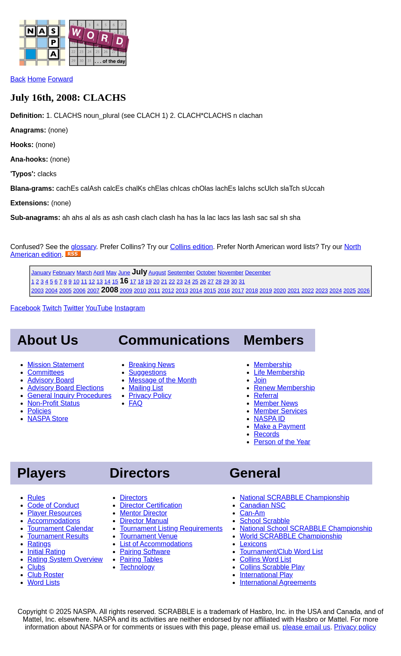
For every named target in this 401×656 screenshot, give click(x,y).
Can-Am (252, 513)
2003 (37, 290)
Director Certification (151, 505)
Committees (45, 372)
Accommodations (53, 520)
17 (133, 281)
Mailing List (146, 387)
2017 (237, 290)
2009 (126, 290)
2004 (51, 290)
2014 (196, 290)
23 (179, 281)
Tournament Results (57, 536)
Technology (137, 567)
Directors (133, 497)
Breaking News (152, 364)
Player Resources (54, 513)
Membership (273, 364)
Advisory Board (50, 380)
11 (84, 281)
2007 (93, 290)
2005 (65, 290)
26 (203, 281)
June (124, 272)
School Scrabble (265, 520)
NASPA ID (269, 418)
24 (187, 281)
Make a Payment (279, 426)
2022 (307, 290)
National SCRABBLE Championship (294, 497)
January (41, 272)
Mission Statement (55, 364)
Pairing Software (145, 551)
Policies (39, 411)
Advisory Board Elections (65, 387)
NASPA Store (47, 418)
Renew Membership (284, 387)
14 (107, 281)
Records (266, 434)
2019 (266, 290)
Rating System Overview (65, 559)
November (230, 272)
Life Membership (279, 372)
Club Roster (45, 574)
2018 (252, 290)
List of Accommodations (156, 544)
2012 (168, 290)
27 (211, 281)
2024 (335, 290)
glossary (83, 246)
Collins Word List (265, 559)
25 (195, 281)
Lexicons (253, 544)
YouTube (98, 308)
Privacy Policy (150, 395)
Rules (36, 497)
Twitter (74, 308)
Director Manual (144, 520)
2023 (322, 290)
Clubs (36, 567)
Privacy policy (355, 627)
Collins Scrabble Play (272, 567)
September (181, 272)
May (111, 272)
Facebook (25, 308)
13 (100, 281)
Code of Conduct (53, 505)
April (98, 272)
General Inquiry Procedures (69, 395)
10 (76, 281)
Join (260, 380)
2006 (79, 290)
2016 (224, 290)
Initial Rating (46, 551)
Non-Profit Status (53, 403)
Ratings (39, 544)
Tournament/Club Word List (281, 551)
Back (18, 79)
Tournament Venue (148, 536)
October (206, 272)
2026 (363, 290)
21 (164, 281)
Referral (266, 395)
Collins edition (191, 246)
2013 (182, 290)
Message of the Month (163, 380)
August (157, 272)
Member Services (280, 411)
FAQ (136, 403)
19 (149, 281)
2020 (279, 290)
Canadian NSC (263, 505)
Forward (60, 79)
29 (226, 281)
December (258, 272)
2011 (154, 290)
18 (141, 281)
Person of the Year (282, 441)
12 (92, 281)
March (84, 272)
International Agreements (278, 582)
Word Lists (43, 582)
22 (172, 281)
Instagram (130, 308)
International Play (266, 574)
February (64, 272)
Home (36, 79)
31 (242, 281)
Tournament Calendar (60, 528)
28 (219, 281)
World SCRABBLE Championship (291, 536)
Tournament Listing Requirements (171, 528)
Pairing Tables (141, 559)
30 (234, 281)
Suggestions (148, 372)
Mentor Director (143, 513)
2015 (210, 290)
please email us (306, 627)
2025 (349, 290)
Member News (276, 403)
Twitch (51, 308)
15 (115, 281)
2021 (294, 290)
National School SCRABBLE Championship (306, 528)
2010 (140, 290)
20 (156, 281)
